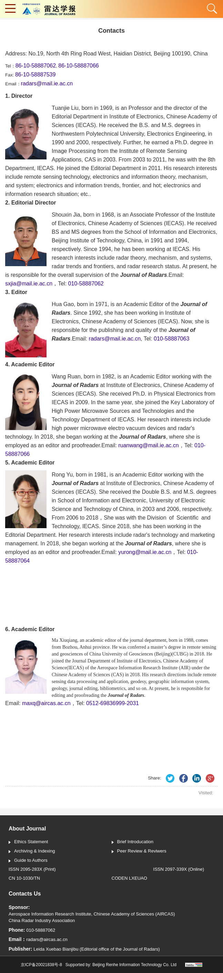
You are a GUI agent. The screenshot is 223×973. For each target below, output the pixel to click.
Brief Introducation (133, 842)
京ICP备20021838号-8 (41, 964)
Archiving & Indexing (32, 851)
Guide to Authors (28, 861)
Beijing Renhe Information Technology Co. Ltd (134, 964)
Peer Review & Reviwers (139, 851)
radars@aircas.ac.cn (46, 939)
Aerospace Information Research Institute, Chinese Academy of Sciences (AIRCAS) (92, 914)
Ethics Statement (28, 842)
